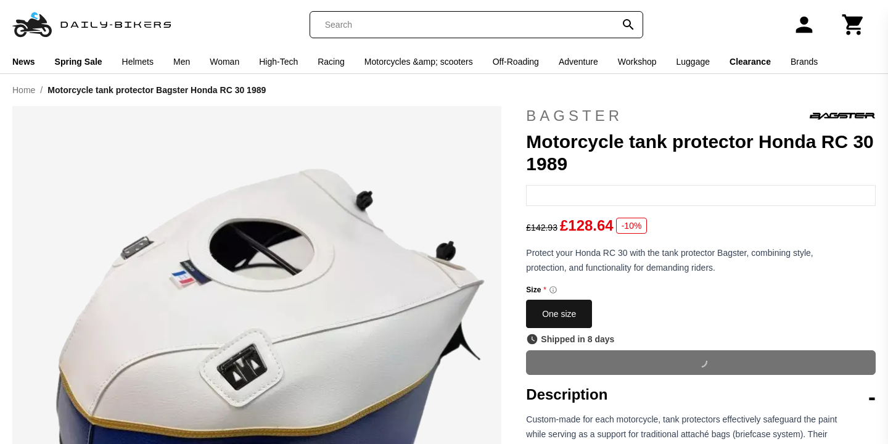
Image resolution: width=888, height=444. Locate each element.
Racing (331, 62)
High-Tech (278, 62)
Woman (224, 62)
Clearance (750, 62)
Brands (804, 62)
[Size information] (553, 290)
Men (181, 62)
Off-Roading (516, 62)
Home (23, 90)
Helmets (138, 62)
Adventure (578, 62)
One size (559, 314)
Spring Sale (78, 62)
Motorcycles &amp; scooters (418, 62)
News (23, 62)
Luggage (693, 62)
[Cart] (853, 24)
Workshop (637, 62)
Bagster (701, 116)
